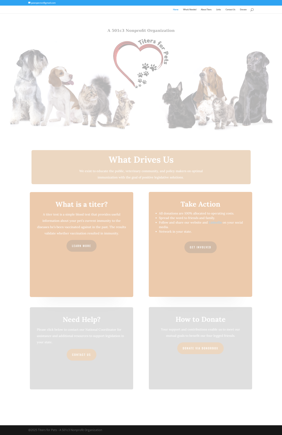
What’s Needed (189, 9)
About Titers (206, 9)
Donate (243, 9)
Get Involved (200, 247)
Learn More (81, 246)
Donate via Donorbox (200, 348)
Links (218, 9)
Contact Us (230, 9)
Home (175, 9)
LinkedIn (215, 223)
